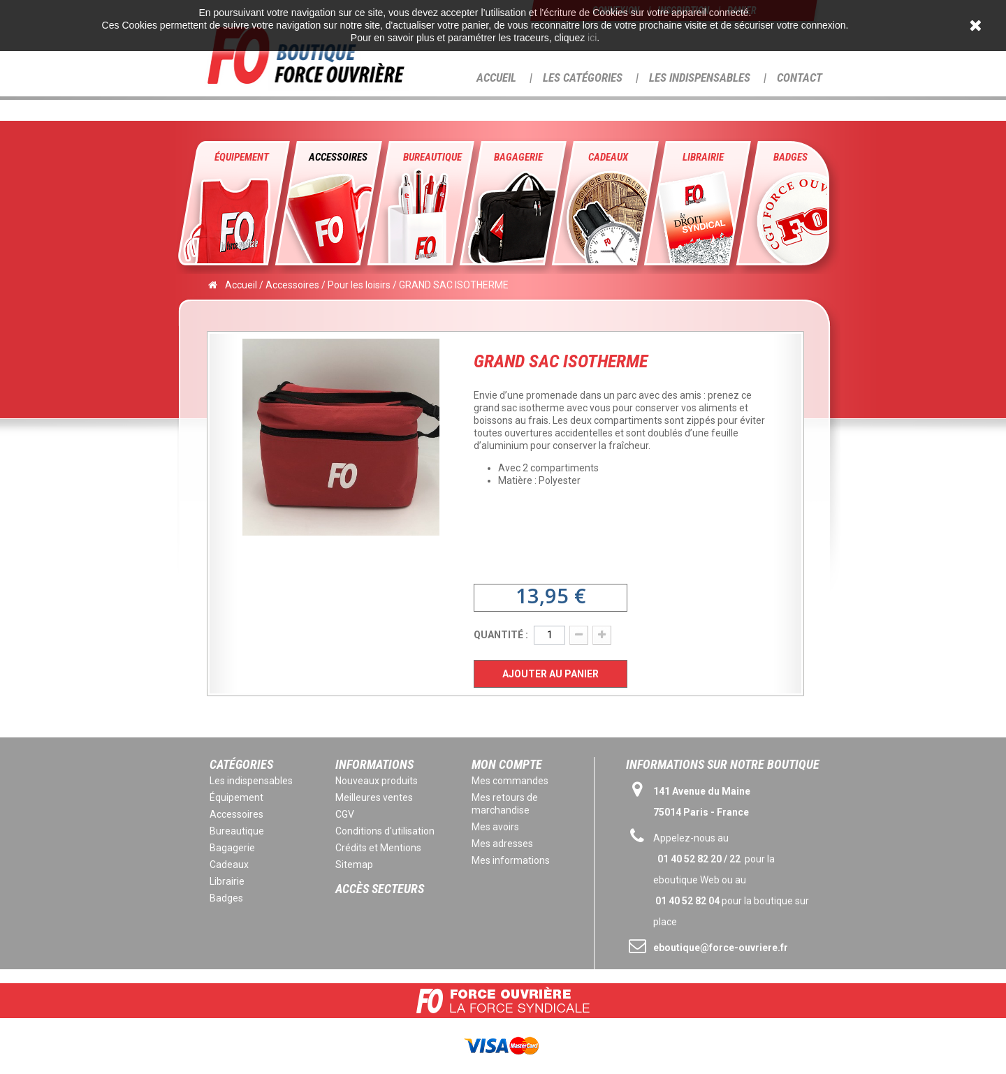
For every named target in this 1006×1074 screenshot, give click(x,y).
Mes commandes (510, 780)
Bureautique (432, 157)
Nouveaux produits (376, 780)
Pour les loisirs (359, 284)
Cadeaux (608, 157)
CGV (344, 814)
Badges (790, 157)
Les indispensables (251, 780)
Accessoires (338, 157)
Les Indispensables (699, 77)
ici (592, 37)
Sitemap (354, 864)
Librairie (703, 157)
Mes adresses (502, 843)
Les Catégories (582, 77)
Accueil (496, 77)
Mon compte (507, 764)
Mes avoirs (495, 826)
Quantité (498, 634)
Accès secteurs (379, 888)
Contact (799, 77)
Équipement (241, 157)
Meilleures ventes (374, 797)
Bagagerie (518, 157)
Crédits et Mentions (378, 847)
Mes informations (511, 860)
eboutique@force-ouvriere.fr (720, 947)
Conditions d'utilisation (385, 831)
